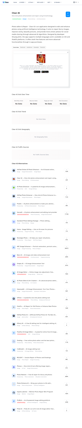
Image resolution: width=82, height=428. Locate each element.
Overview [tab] (16, 47)
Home (15, 2)
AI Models (58, 2)
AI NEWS (22, 2)
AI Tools (31, 2)
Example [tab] (36, 47)
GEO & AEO (41, 2)
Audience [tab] (29, 47)
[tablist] (29, 47)
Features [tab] (22, 47)
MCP (50, 2)
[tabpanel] (41, 70)
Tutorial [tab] (42, 47)
